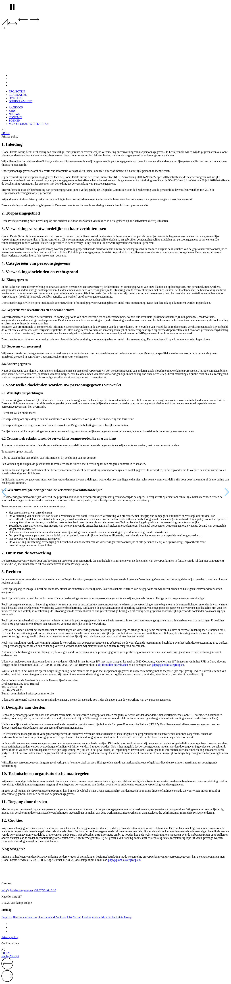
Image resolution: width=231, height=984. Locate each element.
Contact (86, 917)
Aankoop (60, 917)
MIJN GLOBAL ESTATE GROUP (29, 123)
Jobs (69, 917)
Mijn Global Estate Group (116, 917)
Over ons (31, 917)
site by (10, 956)
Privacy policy (9, 937)
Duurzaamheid (46, 917)
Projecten (6, 917)
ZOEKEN (14, 120)
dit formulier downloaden (113, 664)
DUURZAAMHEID (20, 85)
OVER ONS (16, 82)
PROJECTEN (17, 75)
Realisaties (19, 917)
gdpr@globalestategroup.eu (168, 664)
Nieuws (76, 917)
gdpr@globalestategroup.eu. (124, 859)
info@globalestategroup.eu (17, 890)
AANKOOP (16, 107)
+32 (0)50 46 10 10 (45, 890)
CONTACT (15, 117)
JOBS (12, 110)
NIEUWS (14, 114)
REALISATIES (18, 78)
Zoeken (96, 917)
